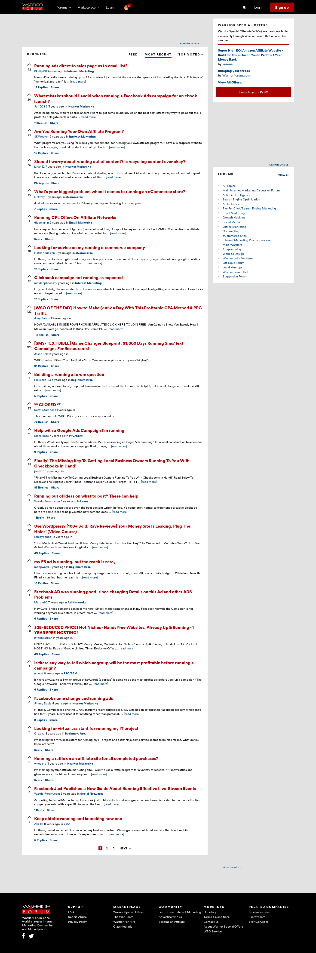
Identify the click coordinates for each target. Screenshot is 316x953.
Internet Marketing (80, 71)
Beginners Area (82, 380)
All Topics (229, 186)
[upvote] (29, 67)
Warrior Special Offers (128, 912)
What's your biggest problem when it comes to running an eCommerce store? (109, 191)
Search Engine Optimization (241, 199)
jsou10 (38, 471)
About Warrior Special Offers (223, 926)
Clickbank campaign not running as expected (78, 277)
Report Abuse (77, 917)
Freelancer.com (259, 912)
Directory (210, 912)
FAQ (71, 912)
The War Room (123, 917)
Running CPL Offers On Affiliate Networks (75, 217)
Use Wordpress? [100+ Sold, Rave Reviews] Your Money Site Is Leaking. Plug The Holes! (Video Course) (112, 528)
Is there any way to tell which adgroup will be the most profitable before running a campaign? (114, 665)
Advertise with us (170, 917)
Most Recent (158, 54)
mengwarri (41, 567)
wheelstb (40, 763)
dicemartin (41, 222)
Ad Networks (76, 602)
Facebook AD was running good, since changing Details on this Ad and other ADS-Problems (113, 594)
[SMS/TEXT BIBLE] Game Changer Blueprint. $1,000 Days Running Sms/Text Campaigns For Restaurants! (108, 345)
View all (283, 174)
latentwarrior (43, 638)
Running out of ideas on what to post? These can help (86, 496)
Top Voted (190, 54)
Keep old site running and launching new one (78, 818)
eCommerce (74, 197)
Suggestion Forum (235, 276)
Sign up (282, 7)
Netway (39, 197)
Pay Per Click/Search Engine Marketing (249, 208)
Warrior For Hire (124, 921)
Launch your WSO (253, 92)
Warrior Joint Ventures (238, 258)
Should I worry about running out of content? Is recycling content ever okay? (109, 161)
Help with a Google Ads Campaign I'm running (79, 430)
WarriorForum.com (47, 501)
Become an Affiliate (172, 921)
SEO (67, 824)
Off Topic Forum (233, 263)
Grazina (39, 733)
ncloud (38, 673)
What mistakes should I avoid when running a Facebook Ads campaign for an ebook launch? (115, 98)
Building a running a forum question (69, 374)
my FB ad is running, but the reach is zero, (74, 561)
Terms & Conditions (217, 917)
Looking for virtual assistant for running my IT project (86, 728)
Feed (133, 54)
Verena (227, 64)
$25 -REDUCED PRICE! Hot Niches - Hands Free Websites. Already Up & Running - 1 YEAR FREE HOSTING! (114, 629)
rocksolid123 (42, 380)
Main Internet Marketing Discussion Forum (251, 190)
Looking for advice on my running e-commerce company (89, 247)
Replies (41, 87)
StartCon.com (258, 921)
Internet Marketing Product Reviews (247, 240)
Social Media (231, 222)
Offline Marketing (234, 226)
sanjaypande (42, 537)
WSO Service (213, 931)
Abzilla (38, 824)
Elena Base (41, 435)
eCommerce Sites (235, 236)
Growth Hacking (234, 217)
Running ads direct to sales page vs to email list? (81, 65)
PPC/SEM (76, 435)
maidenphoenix (44, 283)
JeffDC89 (40, 106)
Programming (232, 249)
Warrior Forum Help (236, 272)
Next (123, 848)
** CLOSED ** (47, 404)
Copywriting (231, 231)
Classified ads (122, 926)
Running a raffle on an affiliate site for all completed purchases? (96, 758)
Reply (38, 239)
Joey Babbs (42, 318)
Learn (111, 7)
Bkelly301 (40, 71)
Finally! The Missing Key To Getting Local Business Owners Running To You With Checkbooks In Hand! (112, 463)
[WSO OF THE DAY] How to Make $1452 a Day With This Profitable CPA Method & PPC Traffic (118, 310)
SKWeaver (41, 136)
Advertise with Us (189, 43)
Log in (259, 7)
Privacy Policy (77, 921)
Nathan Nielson (44, 253)
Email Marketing (80, 222)
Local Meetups (232, 267)
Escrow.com (257, 917)
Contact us (211, 921)
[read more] (78, 81)
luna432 (39, 166)
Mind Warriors (232, 245)
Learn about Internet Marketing (180, 912)
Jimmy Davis (42, 703)
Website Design (233, 254)
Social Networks (91, 793)
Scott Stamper (44, 410)
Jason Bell (41, 354)
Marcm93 (40, 602)
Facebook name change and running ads (73, 698)
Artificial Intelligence (237, 195)
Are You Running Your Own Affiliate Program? (79, 131)
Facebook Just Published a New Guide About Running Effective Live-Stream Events (115, 788)
